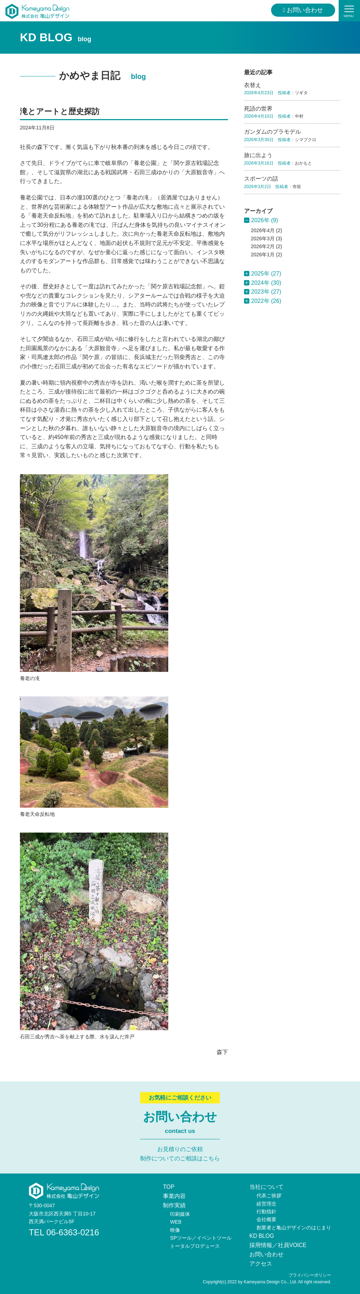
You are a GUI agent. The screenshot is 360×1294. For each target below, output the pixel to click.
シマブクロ (305, 139)
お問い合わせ (303, 10)
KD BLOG (262, 1236)
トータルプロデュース (195, 1245)
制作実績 (174, 1205)
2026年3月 (263, 238)
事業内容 (174, 1196)
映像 (175, 1229)
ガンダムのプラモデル (272, 132)
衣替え (252, 85)
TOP (169, 1187)
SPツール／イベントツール (201, 1238)
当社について (266, 1187)
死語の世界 (258, 109)
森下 (222, 1052)
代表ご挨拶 (268, 1195)
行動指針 (266, 1211)
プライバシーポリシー (309, 1274)
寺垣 (296, 186)
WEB (175, 1222)
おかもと (303, 163)
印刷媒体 (180, 1214)
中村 (299, 116)
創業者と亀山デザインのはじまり (293, 1227)
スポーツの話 (261, 179)
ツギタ (301, 92)
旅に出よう (258, 155)
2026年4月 (263, 230)
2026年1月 (263, 254)
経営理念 (266, 1204)
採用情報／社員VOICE (278, 1245)
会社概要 (266, 1219)
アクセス (260, 1263)
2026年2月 (263, 246)
